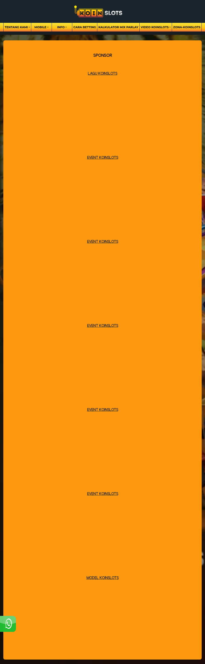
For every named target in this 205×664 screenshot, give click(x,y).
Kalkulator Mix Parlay (118, 27)
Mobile (40, 27)
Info (61, 27)
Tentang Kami (16, 27)
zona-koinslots (186, 27)
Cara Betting (84, 27)
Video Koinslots (155, 27)
